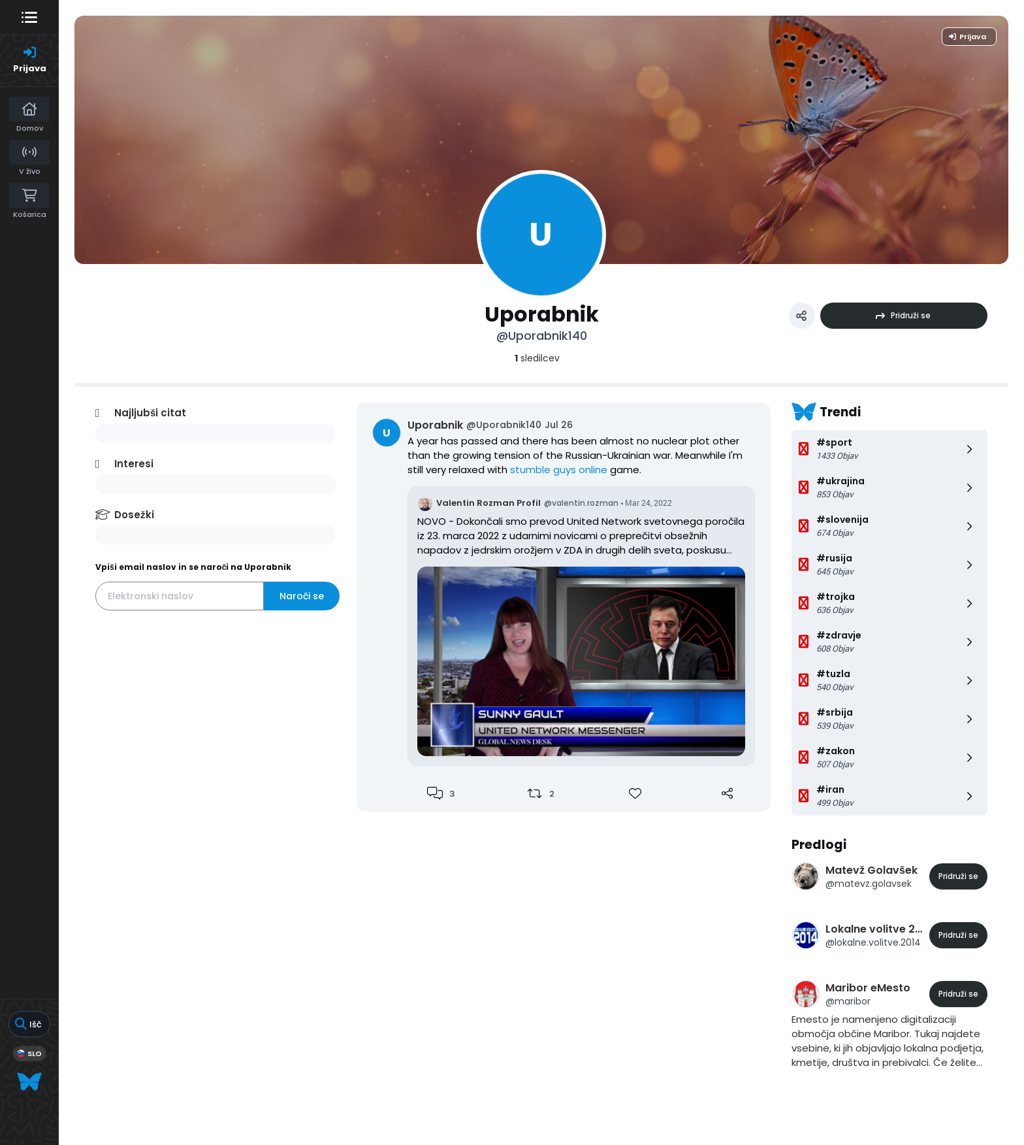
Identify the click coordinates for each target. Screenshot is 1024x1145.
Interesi (133, 464)
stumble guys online (558, 469)
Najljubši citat (150, 413)
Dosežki (134, 515)
